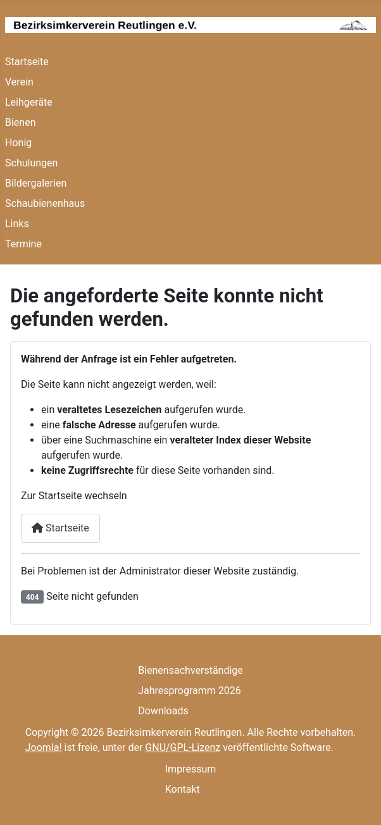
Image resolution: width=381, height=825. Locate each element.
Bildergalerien (35, 183)
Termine (23, 244)
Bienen (20, 122)
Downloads (163, 711)
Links (17, 224)
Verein (19, 82)
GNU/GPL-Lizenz (182, 747)
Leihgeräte (29, 102)
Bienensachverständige (190, 670)
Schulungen (31, 163)
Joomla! (43, 747)
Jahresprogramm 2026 (189, 691)
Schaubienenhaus (45, 203)
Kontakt (182, 789)
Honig (18, 143)
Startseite (27, 62)
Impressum (190, 769)
